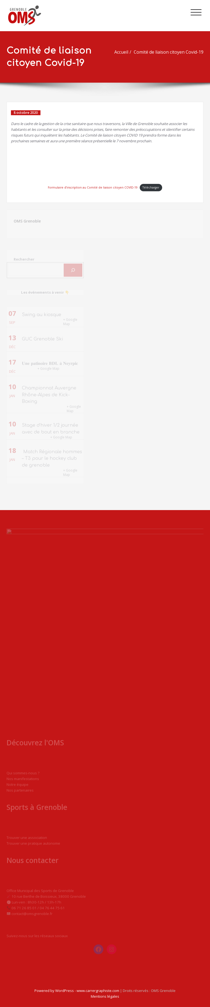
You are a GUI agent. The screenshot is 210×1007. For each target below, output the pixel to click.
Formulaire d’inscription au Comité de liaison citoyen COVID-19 (93, 187)
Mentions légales (105, 996)
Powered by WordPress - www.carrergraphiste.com (76, 990)
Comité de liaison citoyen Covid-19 (171, 52)
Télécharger (150, 187)
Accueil (124, 52)
